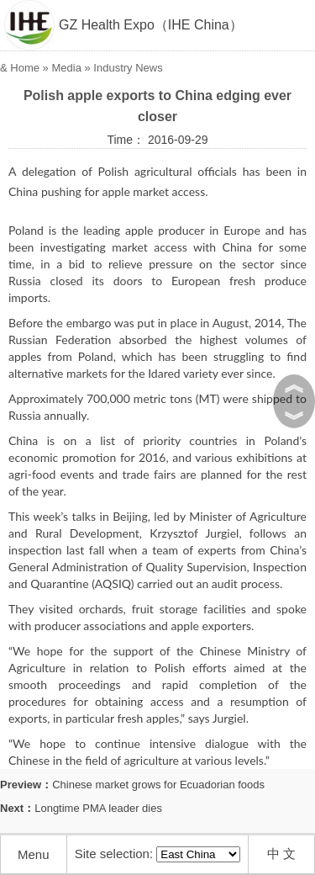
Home (24, 67)
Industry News (127, 67)
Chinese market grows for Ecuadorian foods (158, 784)
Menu (34, 854)
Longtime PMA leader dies (98, 808)
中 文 (281, 853)
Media (66, 67)
